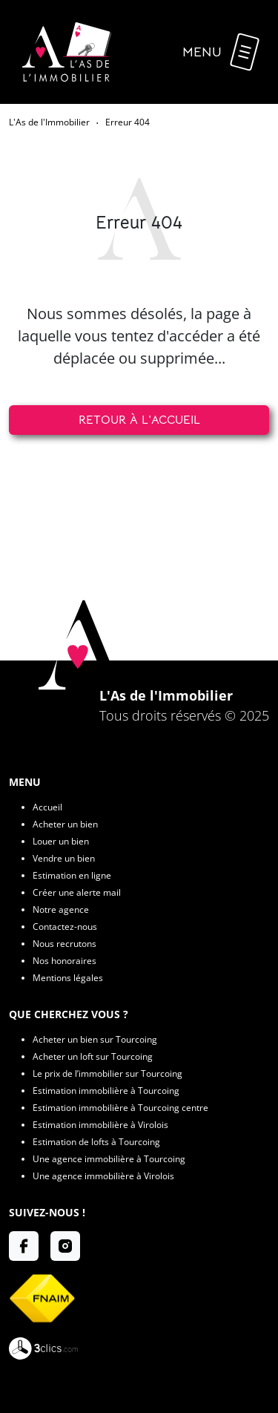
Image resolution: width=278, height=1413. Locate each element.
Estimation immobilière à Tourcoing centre (120, 1107)
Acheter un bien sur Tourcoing (95, 1039)
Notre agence (61, 909)
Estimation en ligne (72, 875)
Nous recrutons (64, 943)
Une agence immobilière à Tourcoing (109, 1159)
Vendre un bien (64, 858)
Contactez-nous (65, 926)
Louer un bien (61, 841)
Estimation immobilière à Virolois (100, 1124)
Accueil (47, 807)
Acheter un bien (65, 824)
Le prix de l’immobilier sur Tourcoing (107, 1073)
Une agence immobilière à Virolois (103, 1176)
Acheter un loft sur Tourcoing (93, 1056)
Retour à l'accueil (139, 420)
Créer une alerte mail (77, 892)
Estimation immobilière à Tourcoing (106, 1090)
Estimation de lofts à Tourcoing (96, 1141)
